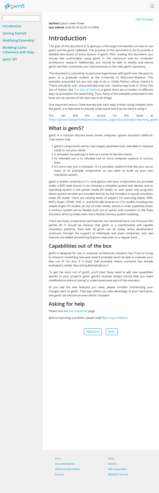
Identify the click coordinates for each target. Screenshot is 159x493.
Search (112, 464)
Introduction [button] (12, 26)
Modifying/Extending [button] (18, 40)
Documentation (65, 464)
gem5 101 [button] (10, 59)
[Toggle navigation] (152, 6)
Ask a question (78, 311)
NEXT (111, 332)
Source (59, 474)
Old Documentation (67, 469)
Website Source (118, 474)
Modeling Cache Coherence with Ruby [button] (18, 49)
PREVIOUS (92, 332)
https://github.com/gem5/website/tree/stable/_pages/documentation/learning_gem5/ (103, 119)
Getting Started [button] (14, 33)
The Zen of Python (86, 90)
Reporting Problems (114, 318)
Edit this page (144, 19)
